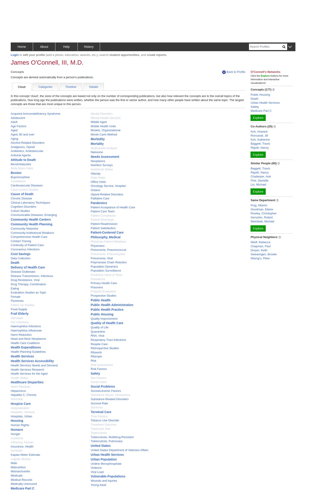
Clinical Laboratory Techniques (30, 202)
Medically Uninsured (24, 483)
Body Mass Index (22, 168)
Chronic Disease (21, 198)
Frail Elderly (20, 313)
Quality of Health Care (107, 323)
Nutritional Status (102, 169)
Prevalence (98, 279)
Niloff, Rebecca (260, 242)
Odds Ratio (98, 177)
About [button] (44, 47)
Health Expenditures (26, 347)
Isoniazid (16, 450)
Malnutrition (18, 467)
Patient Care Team (103, 211)
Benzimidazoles (21, 164)
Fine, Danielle (259, 180)
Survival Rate (99, 403)
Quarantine (98, 331)
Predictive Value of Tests (106, 274)
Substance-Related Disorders (110, 399)
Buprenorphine (20, 177)
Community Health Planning (31, 224)
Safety (95, 373)
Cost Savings (21, 254)
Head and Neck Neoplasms (28, 338)
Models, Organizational (105, 130)
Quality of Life (100, 327)
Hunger (15, 434)
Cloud (21, 87)
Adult (14, 122)
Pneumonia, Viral (102, 258)
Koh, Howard (259, 131)
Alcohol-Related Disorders (27, 142)
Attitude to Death (23, 160)
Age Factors (18, 126)
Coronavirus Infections (25, 249)
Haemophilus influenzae (26, 330)
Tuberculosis (99, 433)
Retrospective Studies (105, 348)
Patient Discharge (102, 219)
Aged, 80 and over (22, 134)
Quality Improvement (104, 318)
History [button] (89, 47)
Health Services (22, 356)
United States (101, 445)
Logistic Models (21, 459)
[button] (290, 47)
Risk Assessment (102, 365)
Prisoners (97, 287)
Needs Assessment (105, 156)
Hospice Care (21, 403)
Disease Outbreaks (23, 271)
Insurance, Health (22, 446)
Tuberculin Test (100, 428)
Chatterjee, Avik (261, 176)
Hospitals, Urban (21, 416)
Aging (14, 138)
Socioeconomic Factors (106, 390)
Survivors (97, 407)
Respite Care (99, 344)
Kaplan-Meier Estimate (25, 454)
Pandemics (99, 203)
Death (15, 262)
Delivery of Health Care (28, 267)
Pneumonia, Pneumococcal (108, 249)
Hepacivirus (18, 390)
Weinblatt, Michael (262, 221)
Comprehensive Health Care (29, 236)
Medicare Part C (22, 488)
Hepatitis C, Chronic (24, 395)
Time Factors (99, 416)
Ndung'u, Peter (260, 258)
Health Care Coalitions (25, 343)
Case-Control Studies (24, 189)
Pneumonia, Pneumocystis (108, 254)
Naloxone (97, 152)
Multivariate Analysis (104, 148)
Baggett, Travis (260, 143)
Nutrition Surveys (102, 165)
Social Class (99, 382)
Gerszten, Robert (262, 217)
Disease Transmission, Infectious (32, 276)
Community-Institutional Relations (32, 232)
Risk (93, 360)
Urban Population (104, 459)
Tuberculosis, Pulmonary (107, 441)
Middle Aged (99, 122)
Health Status (19, 378)
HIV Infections (20, 322)
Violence (96, 467)
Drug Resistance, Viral (25, 280)
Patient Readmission (104, 224)
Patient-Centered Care (107, 232)
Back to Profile (233, 72)
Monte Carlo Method (104, 134)
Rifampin (96, 356)
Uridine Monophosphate (106, 463)
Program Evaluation (103, 291)
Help (66, 47)
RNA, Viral (97, 335)
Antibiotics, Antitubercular (27, 151)
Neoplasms (98, 161)
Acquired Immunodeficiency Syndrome (36, 113)
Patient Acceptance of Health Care (113, 207)
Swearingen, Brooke (264, 254)
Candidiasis (18, 181)
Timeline (70, 87)
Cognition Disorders (23, 206)
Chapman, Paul (261, 246)
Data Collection (20, 258)
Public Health (101, 300)
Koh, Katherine (260, 139)
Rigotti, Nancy (260, 147)
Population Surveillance (106, 270)
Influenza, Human (22, 442)
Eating (15, 288)
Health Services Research (27, 369)
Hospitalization (20, 408)
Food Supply (19, 309)
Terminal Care (101, 412)
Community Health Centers (31, 219)
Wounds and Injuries (104, 480)
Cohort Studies (20, 211)
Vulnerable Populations (108, 476)
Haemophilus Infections (26, 326)
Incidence (17, 438)
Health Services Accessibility (32, 361)
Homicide (17, 399)
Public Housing (102, 314)
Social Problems (103, 386)
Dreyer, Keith (259, 250)
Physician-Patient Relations (108, 241)
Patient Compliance (103, 215)
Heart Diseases (21, 386)
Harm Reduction (21, 334)
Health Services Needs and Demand (34, 365)
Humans (17, 429)
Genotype (17, 318)
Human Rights (20, 425)
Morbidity (98, 139)
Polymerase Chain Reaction (109, 262)
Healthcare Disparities (27, 382)
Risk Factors (99, 369)
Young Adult (98, 485)
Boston (16, 173)
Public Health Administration (112, 305)
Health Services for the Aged (29, 373)
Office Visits (98, 182)
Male (14, 463)
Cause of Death (22, 194)
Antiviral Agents (21, 155)
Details (93, 87)
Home (22, 47)
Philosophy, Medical (106, 237)
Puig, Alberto (259, 205)
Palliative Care (100, 198)
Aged (14, 130)
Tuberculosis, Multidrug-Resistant (112, 437)
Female (15, 296)
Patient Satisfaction (103, 228)
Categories (45, 87)
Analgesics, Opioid (23, 147)
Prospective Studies (103, 295)
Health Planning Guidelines (28, 351)
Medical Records (21, 479)
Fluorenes (17, 300)
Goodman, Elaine (262, 209)
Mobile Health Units (103, 126)
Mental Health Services (106, 118)
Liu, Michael (258, 184)
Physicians (98, 245)
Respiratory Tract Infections (108, 340)
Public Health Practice (107, 309)
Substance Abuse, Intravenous (110, 395)
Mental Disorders (102, 113)
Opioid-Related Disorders (107, 194)
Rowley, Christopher (263, 213)
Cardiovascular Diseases (27, 185)
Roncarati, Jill (259, 135)
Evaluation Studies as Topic (28, 292)
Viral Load (97, 472)
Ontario (95, 190)
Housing (17, 420)
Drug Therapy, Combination (28, 284)
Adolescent (18, 118)
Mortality (97, 144)
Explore (258, 118)
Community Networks (24, 228)
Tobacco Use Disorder (105, 420)
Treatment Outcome (103, 424)
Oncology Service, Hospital (108, 186)
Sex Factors (98, 378)
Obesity (95, 173)
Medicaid (16, 475)
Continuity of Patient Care (27, 245)
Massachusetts (20, 471)
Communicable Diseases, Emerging (34, 215)
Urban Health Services (107, 454)
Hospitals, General (23, 412)
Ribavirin (96, 352)
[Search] (265, 47)
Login (15, 55)
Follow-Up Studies (22, 305)
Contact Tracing (21, 241)
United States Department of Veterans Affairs (119, 450)
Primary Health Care (104, 283)
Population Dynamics (104, 266)
